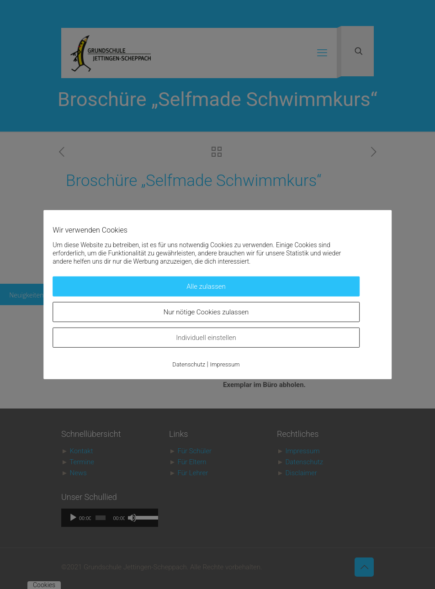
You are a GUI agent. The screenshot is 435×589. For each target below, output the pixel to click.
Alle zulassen (206, 286)
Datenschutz (188, 364)
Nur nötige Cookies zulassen (206, 312)
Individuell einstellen (206, 338)
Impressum (225, 364)
